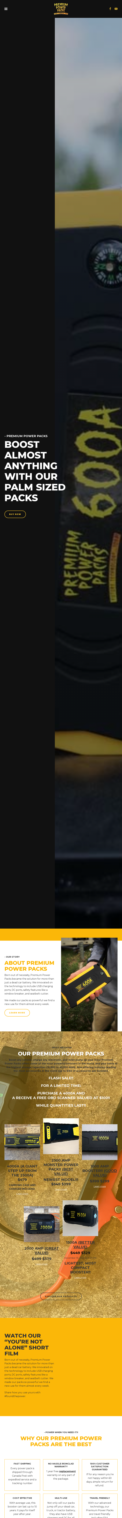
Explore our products (61, 1309)
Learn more (22, 1206)
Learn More (17, 1025)
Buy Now (15, 514)
